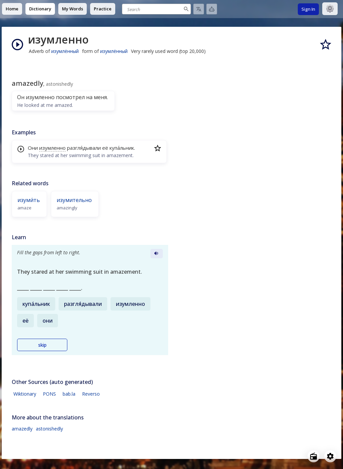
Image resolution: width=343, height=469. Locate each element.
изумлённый (65, 51)
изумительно (74, 200)
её (105, 147)
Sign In (308, 9)
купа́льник (122, 147)
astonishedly (49, 428)
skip (42, 345)
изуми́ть (28, 200)
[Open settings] (330, 456)
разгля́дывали (84, 147)
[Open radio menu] (313, 456)
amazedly (22, 428)
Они (33, 147)
